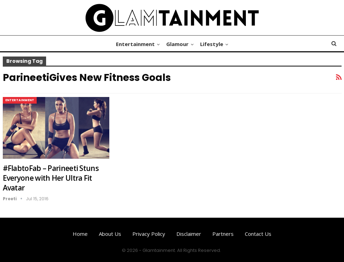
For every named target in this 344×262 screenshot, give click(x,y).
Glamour (177, 43)
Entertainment (135, 43)
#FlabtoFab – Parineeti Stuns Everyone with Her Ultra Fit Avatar (50, 178)
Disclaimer (188, 233)
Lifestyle (211, 43)
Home (80, 233)
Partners (223, 233)
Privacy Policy (148, 233)
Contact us (258, 233)
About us (110, 233)
